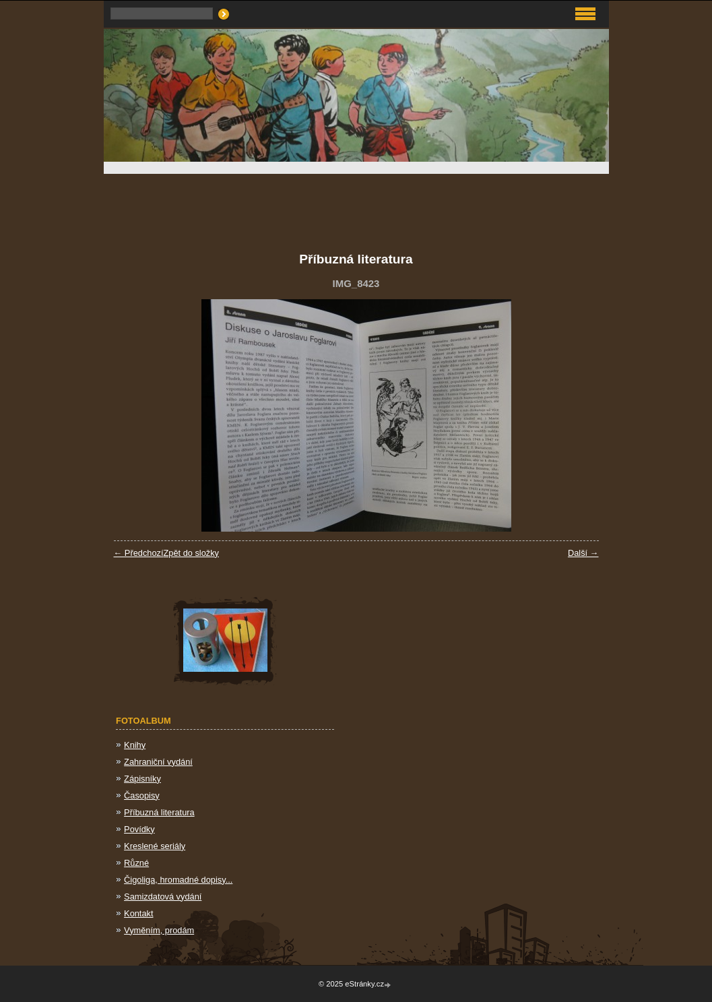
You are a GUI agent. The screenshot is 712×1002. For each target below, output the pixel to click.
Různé (136, 863)
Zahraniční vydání (158, 762)
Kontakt (138, 913)
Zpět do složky (191, 553)
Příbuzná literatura (159, 812)
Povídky (139, 829)
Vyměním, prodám (159, 930)
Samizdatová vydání (162, 896)
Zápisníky (142, 779)
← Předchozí (139, 553)
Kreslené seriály (154, 846)
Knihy (134, 745)
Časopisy (142, 795)
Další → (583, 553)
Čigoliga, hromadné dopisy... (178, 880)
